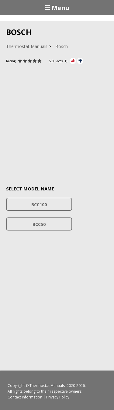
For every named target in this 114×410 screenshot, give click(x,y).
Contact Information (25, 397)
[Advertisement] (57, 121)
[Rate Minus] (80, 61)
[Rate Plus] (73, 61)
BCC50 (39, 224)
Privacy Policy (57, 397)
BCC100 (39, 204)
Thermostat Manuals (47, 385)
